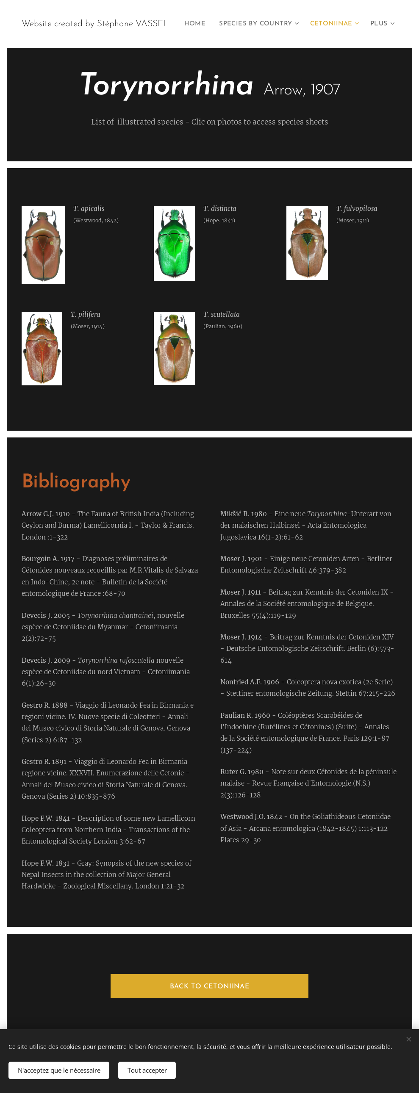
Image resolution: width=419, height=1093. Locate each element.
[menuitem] (253, 24)
